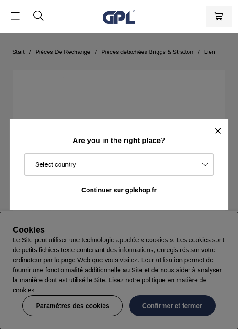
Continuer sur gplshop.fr (119, 190)
